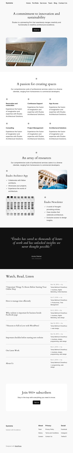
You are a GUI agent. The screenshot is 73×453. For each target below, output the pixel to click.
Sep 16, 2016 (55, 323)
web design (61, 317)
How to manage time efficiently (18, 301)
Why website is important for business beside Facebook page (23, 314)
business (54, 290)
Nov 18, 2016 (55, 284)
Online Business (62, 292)
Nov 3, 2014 (54, 347)
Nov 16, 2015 (55, 334)
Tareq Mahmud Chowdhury (59, 287)
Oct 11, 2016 (54, 297)
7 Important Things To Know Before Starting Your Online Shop (26, 288)
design (60, 339)
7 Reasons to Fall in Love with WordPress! (22, 326)
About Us (9, 363)
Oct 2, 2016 (54, 310)
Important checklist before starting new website (24, 338)
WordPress (18, 446)
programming (55, 341)
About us (36, 30)
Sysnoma (9, 3)
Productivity (55, 302)
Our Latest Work (12, 350)
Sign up (36, 402)
